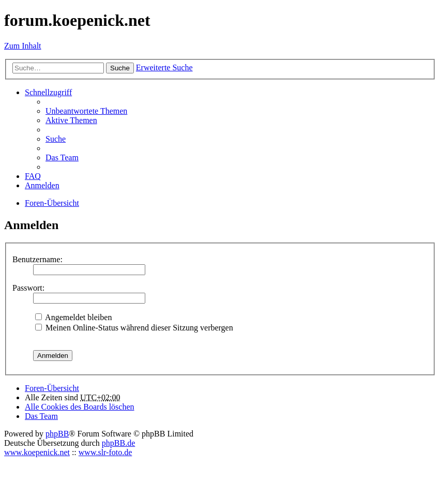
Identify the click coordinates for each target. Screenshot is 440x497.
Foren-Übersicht (52, 388)
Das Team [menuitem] (62, 157)
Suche (120, 68)
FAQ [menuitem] (33, 176)
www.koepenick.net (37, 452)
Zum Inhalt (22, 45)
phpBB (57, 433)
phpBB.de (118, 443)
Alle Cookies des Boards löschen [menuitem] (79, 406)
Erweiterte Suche (164, 67)
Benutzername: (37, 259)
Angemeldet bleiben (73, 317)
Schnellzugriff (48, 92)
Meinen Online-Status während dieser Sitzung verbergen (134, 327)
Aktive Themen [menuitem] (71, 120)
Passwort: (28, 287)
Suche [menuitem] (55, 138)
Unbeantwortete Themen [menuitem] (86, 111)
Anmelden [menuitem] (42, 185)
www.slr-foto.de (105, 452)
